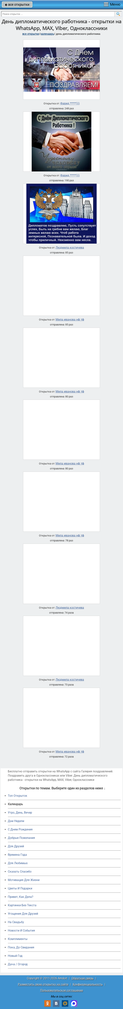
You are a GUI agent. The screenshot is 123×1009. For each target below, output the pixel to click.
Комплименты (17, 939)
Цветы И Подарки (20, 888)
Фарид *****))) (70, 103)
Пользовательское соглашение (61, 990)
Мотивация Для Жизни (24, 880)
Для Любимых (18, 863)
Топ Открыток (17, 795)
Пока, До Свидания (21, 947)
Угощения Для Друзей (23, 913)
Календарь (47, 34)
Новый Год (15, 956)
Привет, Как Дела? (20, 897)
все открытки (17, 4)
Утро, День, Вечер (20, 812)
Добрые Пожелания (21, 838)
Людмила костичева (70, 247)
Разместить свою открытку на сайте (43, 984)
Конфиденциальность (88, 984)
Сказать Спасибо (19, 871)
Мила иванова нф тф (70, 319)
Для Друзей (16, 846)
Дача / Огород (18, 964)
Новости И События (21, 930)
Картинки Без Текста (22, 905)
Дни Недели (16, 821)
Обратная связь (83, 978)
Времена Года (17, 854)
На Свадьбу (16, 922)
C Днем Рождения (20, 829)
